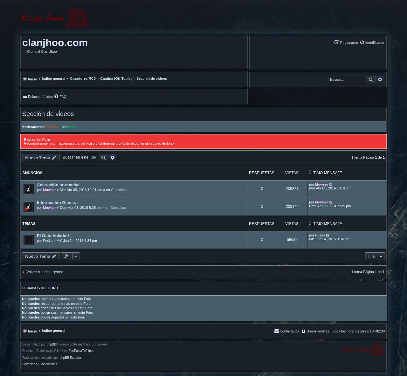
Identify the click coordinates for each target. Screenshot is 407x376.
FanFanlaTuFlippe (81, 350)
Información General (57, 202)
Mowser (49, 190)
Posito (48, 241)
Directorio (67, 127)
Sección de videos (48, 113)
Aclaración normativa (58, 184)
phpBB (51, 344)
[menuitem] (372, 42)
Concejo (52, 127)
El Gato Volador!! (54, 235)
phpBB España (70, 357)
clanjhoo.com (55, 42)
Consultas (119, 190)
